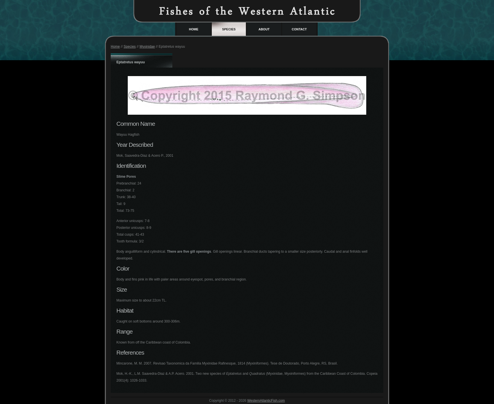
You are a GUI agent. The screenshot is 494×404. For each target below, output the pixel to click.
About (263, 29)
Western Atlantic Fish (247, 10)
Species (229, 29)
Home (193, 29)
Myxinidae (147, 47)
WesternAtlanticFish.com (266, 401)
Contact (299, 29)
